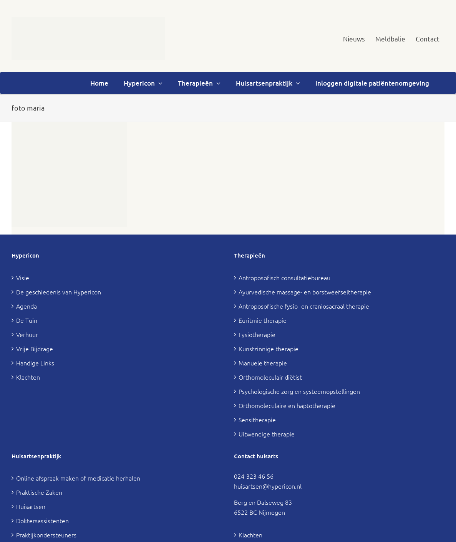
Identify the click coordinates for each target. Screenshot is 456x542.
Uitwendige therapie (267, 434)
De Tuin (26, 320)
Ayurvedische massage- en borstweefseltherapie (305, 292)
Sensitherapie (257, 419)
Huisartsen (30, 506)
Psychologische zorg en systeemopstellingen (299, 391)
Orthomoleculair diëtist (270, 377)
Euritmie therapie (263, 320)
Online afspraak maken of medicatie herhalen (78, 478)
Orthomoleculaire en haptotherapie (287, 405)
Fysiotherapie (257, 334)
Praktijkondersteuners (46, 534)
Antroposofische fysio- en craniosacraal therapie (304, 306)
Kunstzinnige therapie (268, 348)
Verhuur (27, 334)
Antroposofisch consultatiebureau (284, 277)
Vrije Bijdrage (34, 348)
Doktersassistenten (42, 520)
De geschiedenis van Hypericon (58, 292)
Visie (22, 277)
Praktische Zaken (39, 492)
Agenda (26, 306)
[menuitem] (354, 38)
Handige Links (35, 363)
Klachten (28, 377)
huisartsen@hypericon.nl (268, 486)
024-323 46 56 (254, 476)
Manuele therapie (263, 363)
